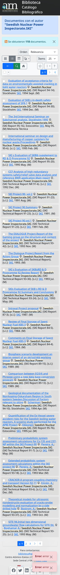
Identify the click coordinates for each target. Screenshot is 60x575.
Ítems (41, 58)
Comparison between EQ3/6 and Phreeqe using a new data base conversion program (29, 377)
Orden (23, 52)
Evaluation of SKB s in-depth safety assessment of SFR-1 (27, 101)
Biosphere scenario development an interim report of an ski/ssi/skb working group (27, 357)
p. (44, 72)
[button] (23, 66)
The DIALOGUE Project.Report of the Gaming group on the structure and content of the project (29, 237)
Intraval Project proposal (23, 308)
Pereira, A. (47, 444)
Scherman (34, 402)
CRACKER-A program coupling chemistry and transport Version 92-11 (30, 481)
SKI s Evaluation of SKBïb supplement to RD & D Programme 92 (30, 156)
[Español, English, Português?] (26, 59)
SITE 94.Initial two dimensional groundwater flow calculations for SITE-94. (28, 523)
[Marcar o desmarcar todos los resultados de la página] (4, 72)
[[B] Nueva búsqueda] (16, 66)
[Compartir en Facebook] (13, 570)
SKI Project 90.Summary (23, 207)
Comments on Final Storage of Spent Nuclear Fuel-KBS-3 (28, 339)
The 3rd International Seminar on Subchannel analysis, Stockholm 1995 (26, 118)
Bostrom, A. (28, 508)
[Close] (54, 41)
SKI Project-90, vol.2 (20, 194)
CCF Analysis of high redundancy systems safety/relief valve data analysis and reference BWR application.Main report (30, 175)
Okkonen (27, 425)
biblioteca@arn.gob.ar (30, 553)
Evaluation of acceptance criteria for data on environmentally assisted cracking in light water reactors (30, 84)
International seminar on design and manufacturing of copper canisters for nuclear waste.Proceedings (28, 139)
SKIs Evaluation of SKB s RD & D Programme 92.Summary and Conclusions (28, 290)
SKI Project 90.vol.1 (20, 220)
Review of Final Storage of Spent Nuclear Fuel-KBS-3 (25, 323)
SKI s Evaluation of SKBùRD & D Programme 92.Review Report (24, 271)
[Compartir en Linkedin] (26, 570)
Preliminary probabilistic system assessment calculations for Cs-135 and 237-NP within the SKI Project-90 (29, 441)
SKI (19, 93)
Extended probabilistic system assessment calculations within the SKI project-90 (26, 464)
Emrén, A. (47, 483)
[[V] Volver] (8, 66)
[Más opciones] (48, 66)
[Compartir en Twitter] (20, 570)
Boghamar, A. (12, 528)
